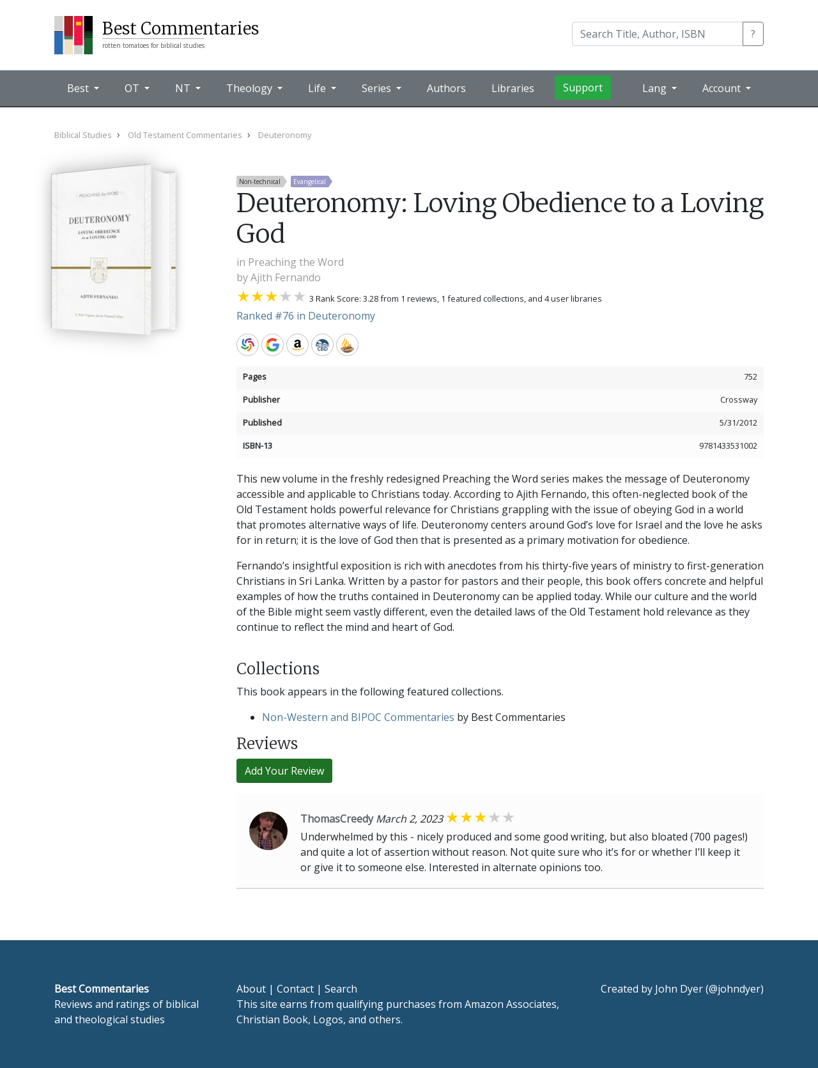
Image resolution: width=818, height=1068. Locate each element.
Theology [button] (250, 88)
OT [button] (133, 88)
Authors (446, 88)
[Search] (657, 34)
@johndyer (734, 989)
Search (341, 989)
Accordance (347, 345)
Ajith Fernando (286, 277)
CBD (322, 345)
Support (583, 88)
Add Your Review (284, 771)
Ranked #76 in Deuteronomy (305, 316)
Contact (295, 989)
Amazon (297, 345)
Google (272, 345)
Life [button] (318, 88)
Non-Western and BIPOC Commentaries (358, 717)
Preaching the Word (296, 262)
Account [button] (722, 88)
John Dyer (679, 989)
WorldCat (247, 345)
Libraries (512, 88)
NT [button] (184, 88)
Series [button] (378, 88)
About (251, 989)
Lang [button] (655, 88)
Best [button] (79, 88)
